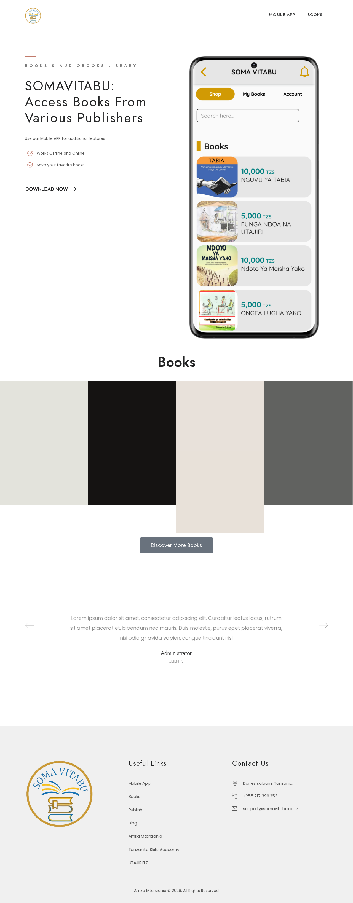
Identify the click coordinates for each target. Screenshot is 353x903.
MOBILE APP (282, 15)
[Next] (317, 625)
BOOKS (314, 15)
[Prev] (23, 625)
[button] (176, 545)
